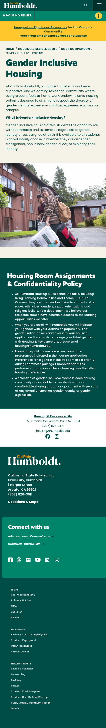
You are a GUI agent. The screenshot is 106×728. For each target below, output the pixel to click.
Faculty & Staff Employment (29, 634)
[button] (86, 5)
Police (15, 685)
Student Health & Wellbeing (29, 697)
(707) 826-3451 (53, 426)
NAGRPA (15, 617)
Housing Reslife (17, 16)
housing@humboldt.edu (32, 346)
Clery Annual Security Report (30, 702)
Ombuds (15, 708)
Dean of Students (22, 668)
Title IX (16, 611)
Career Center (20, 651)
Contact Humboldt (24, 544)
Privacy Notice (21, 600)
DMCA (14, 606)
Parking (16, 679)
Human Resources (21, 645)
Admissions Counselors (29, 536)
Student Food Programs (26, 691)
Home (10, 49)
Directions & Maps (23, 502)
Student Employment (23, 640)
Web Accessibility (23, 594)
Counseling (18, 674)
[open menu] (99, 5)
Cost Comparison (75, 49)
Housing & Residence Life (37, 49)
